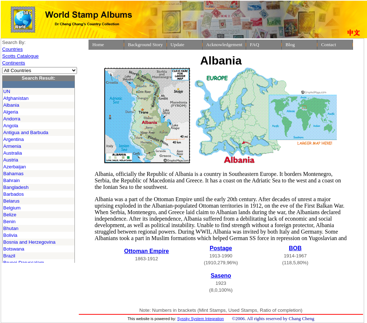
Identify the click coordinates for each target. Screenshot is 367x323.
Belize (9, 214)
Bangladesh (15, 187)
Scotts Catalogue (20, 56)
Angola (10, 125)
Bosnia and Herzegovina (29, 242)
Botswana (13, 249)
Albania (11, 105)
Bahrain (11, 180)
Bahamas (13, 173)
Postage (221, 248)
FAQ (254, 44)
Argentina (13, 139)
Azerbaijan (14, 166)
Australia (12, 153)
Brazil (9, 255)
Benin (9, 221)
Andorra (11, 118)
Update (178, 44)
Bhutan (10, 228)
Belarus (11, 201)
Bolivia (10, 235)
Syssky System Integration (200, 319)
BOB (295, 248)
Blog (290, 44)
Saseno (220, 276)
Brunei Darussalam (23, 262)
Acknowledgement (224, 44)
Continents (13, 63)
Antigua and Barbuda (25, 132)
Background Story (145, 44)
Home (98, 44)
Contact (328, 44)
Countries (12, 49)
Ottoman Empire (146, 251)
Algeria (10, 112)
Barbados (13, 194)
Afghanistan (15, 98)
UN (6, 91)
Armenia (12, 146)
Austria (10, 160)
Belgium (12, 208)
